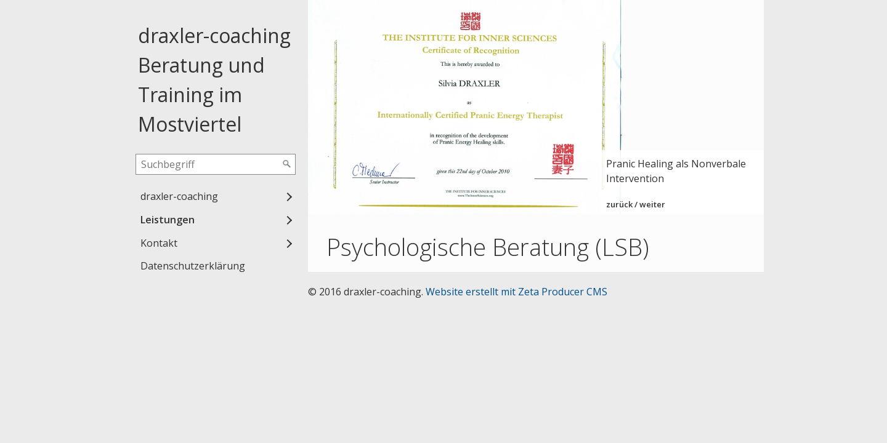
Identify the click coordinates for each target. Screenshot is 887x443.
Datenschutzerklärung (192, 266)
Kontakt (158, 243)
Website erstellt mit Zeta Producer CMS (516, 291)
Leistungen (167, 219)
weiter (652, 204)
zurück (619, 204)
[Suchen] (287, 164)
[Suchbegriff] (216, 164)
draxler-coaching (179, 196)
